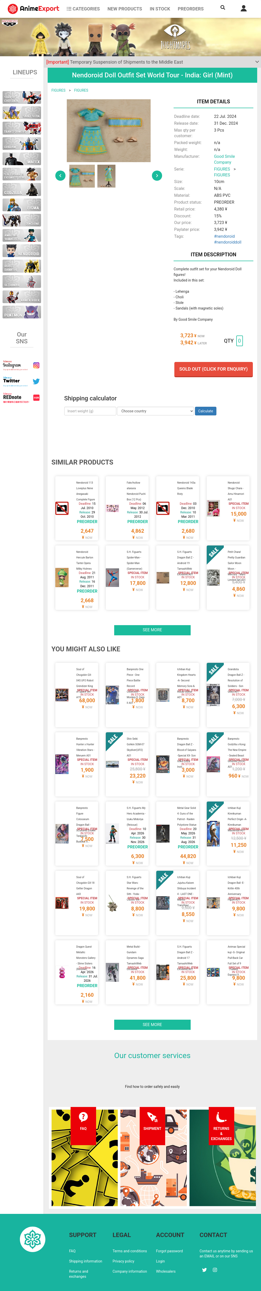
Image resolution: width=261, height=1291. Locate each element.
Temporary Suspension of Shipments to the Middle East (114, 62)
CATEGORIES (83, 8)
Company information (130, 1249)
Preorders (191, 8)
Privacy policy (123, 1239)
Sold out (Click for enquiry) (213, 369)
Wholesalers (166, 1249)
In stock (160, 8)
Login (160, 1239)
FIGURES (58, 90)
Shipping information (85, 1239)
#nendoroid (224, 236)
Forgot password (169, 1229)
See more (152, 623)
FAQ (72, 1229)
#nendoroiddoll (227, 242)
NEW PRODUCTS (125, 8)
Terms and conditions (130, 1229)
